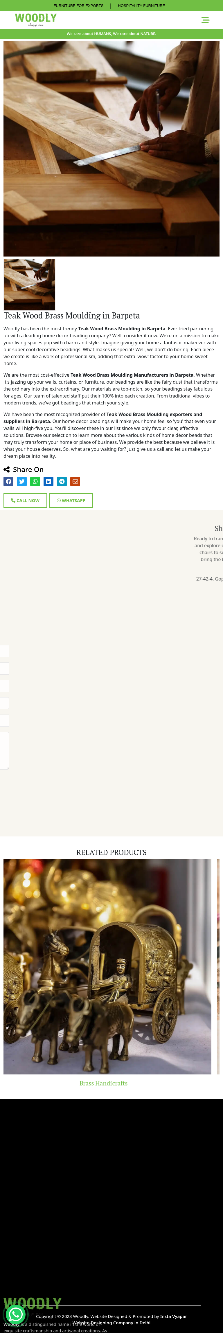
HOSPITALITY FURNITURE (141, 5)
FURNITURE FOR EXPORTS (79, 5)
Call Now (25, 500)
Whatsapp (71, 500)
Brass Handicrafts (112, 1083)
